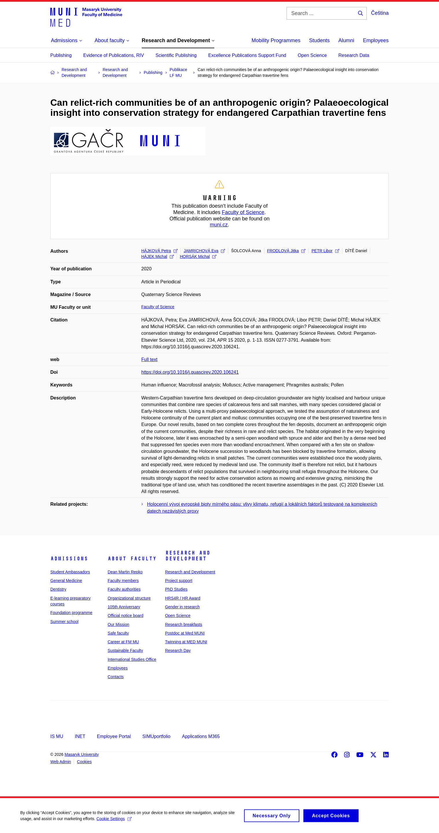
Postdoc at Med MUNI (185, 633)
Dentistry (58, 589)
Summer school (64, 621)
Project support (178, 580)
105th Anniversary (124, 607)
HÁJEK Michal (157, 256)
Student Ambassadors (70, 572)
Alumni (346, 40)
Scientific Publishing (176, 55)
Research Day (178, 650)
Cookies (84, 761)
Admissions (69, 558)
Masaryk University (81, 754)
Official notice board (125, 615)
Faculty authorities (124, 589)
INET (80, 736)
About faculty (132, 558)
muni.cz (219, 225)
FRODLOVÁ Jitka (286, 250)
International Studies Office (132, 659)
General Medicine (66, 580)
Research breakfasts (183, 624)
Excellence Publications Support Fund (247, 55)
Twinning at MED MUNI (186, 641)
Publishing (61, 55)
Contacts (115, 676)
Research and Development (187, 556)
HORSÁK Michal (198, 256)
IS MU (56, 736)
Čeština (380, 13)
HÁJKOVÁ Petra (159, 250)
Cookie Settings (114, 821)
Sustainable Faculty (125, 650)
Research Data (353, 55)
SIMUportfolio (156, 736)
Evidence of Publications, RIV (113, 55)
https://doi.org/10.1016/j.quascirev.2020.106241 (190, 372)
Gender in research (182, 607)
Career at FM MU (123, 641)
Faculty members (123, 580)
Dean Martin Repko (125, 572)
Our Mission (118, 624)
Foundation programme (71, 612)
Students (319, 40)
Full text (149, 359)
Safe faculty (118, 633)
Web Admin (60, 761)
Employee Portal (114, 736)
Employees (376, 40)
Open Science (312, 55)
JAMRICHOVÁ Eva (204, 250)
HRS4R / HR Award (182, 598)
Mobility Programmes (276, 40)
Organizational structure (129, 598)
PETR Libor (325, 250)
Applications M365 (201, 736)
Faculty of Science (243, 212)
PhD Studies (176, 589)
